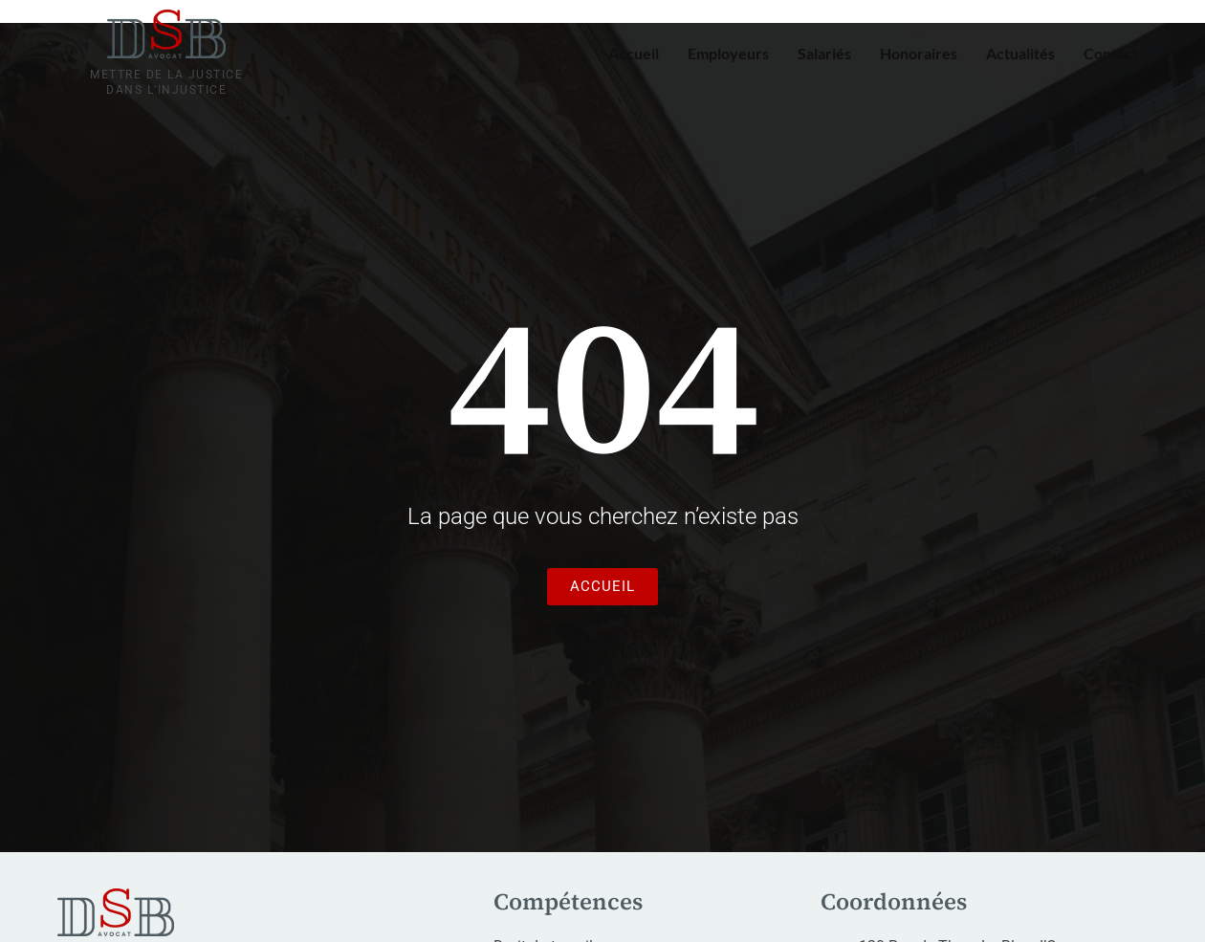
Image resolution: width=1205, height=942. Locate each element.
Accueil (633, 53)
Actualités (1020, 53)
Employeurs (728, 53)
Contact (1111, 53)
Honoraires (918, 53)
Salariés (824, 53)
